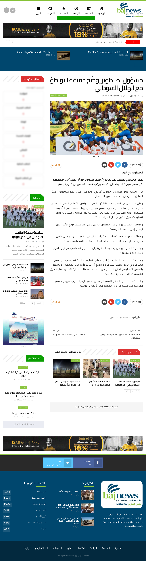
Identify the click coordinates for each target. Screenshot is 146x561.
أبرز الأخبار (41, 516)
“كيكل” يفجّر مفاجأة (69, 491)
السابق (135, 391)
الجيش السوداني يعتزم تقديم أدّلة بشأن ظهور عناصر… (68, 521)
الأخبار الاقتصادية (37, 522)
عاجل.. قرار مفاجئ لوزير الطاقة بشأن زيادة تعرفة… (66, 506)
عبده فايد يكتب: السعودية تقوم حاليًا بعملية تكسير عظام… (23, 394)
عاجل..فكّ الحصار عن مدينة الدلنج (109, 42)
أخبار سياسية (105, 361)
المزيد (37, 11)
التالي (127, 391)
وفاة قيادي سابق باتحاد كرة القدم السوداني (15, 292)
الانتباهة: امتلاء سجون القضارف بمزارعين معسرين (120, 336)
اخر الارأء (23, 387)
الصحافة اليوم (42, 548)
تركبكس (94, 407)
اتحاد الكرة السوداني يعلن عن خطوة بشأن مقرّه (107, 52)
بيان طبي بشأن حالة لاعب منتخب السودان (18, 279)
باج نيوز (78, 556)
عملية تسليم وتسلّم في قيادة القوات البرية (23, 374)
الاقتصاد (64, 11)
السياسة (90, 11)
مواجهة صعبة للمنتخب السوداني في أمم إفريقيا (28, 234)
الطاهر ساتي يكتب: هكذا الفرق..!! (69, 334)
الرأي (43, 529)
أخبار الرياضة (62, 95)
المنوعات (49, 11)
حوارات (27, 548)
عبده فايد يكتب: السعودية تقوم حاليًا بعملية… (35, 52)
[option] (73, 57)
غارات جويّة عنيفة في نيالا (23, 413)
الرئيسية (103, 11)
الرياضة (76, 11)
